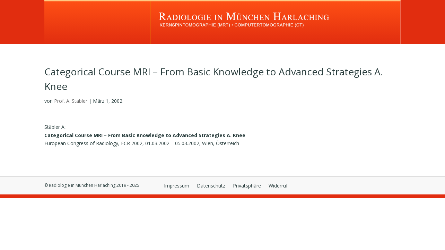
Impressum (176, 186)
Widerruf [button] (278, 186)
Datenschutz (211, 186)
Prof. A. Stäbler (70, 101)
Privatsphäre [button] (247, 186)
